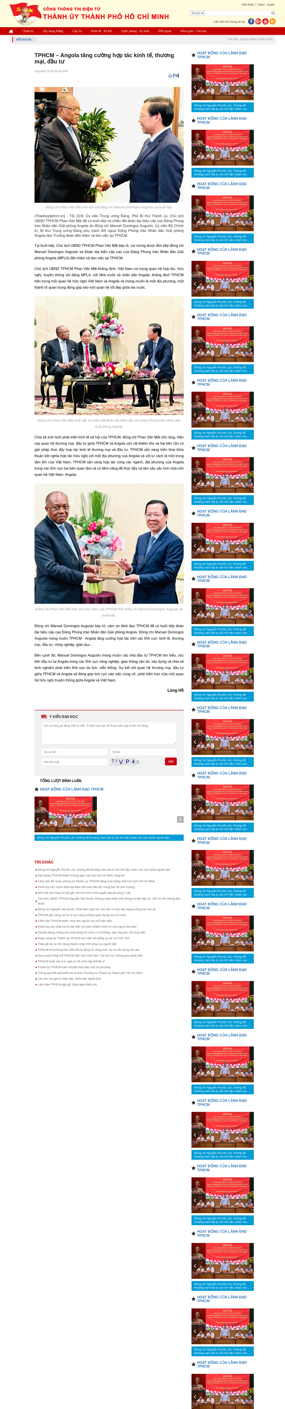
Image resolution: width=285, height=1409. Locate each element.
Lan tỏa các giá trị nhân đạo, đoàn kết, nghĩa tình (69, 978)
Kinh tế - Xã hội (101, 31)
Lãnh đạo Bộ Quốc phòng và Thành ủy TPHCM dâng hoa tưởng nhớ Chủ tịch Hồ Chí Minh (96, 881)
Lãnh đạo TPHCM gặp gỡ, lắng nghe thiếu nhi (67, 984)
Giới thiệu (248, 4)
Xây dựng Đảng (53, 31)
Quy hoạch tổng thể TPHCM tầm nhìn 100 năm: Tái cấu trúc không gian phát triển (90, 955)
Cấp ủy (77, 31)
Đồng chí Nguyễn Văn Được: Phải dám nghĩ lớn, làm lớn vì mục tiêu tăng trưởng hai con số (97, 909)
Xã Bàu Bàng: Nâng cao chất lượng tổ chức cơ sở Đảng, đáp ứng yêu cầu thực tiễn (91, 932)
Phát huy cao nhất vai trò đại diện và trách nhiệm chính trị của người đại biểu (87, 926)
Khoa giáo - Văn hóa (193, 31)
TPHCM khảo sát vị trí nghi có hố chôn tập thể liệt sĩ (71, 961)
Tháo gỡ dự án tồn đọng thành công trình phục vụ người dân (77, 944)
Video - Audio (266, 4)
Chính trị (27, 31)
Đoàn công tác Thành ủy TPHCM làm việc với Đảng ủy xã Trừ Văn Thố (83, 938)
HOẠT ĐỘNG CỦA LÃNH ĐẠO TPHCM (71, 789)
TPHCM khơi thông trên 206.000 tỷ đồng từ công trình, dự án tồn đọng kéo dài (88, 949)
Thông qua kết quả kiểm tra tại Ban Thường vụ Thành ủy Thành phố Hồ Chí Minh (90, 973)
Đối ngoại (165, 31)
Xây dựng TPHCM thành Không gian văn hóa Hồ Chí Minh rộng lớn (81, 875)
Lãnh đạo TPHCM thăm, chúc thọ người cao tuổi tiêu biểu (75, 920)
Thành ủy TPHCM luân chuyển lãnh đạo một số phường (74, 967)
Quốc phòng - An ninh (135, 31)
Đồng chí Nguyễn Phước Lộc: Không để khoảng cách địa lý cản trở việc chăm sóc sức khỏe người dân (103, 837)
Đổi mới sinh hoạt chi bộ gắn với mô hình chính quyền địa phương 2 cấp (84, 892)
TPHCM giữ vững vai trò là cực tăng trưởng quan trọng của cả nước (82, 915)
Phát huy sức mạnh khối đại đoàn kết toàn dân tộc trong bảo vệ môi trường (86, 887)
